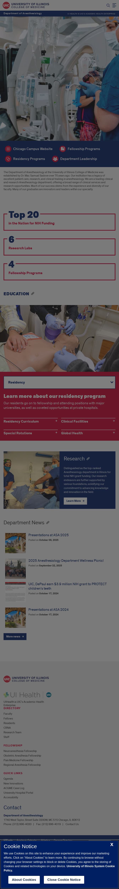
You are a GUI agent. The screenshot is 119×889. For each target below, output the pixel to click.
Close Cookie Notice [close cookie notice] (64, 880)
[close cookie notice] (111, 845)
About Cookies (24, 880)
